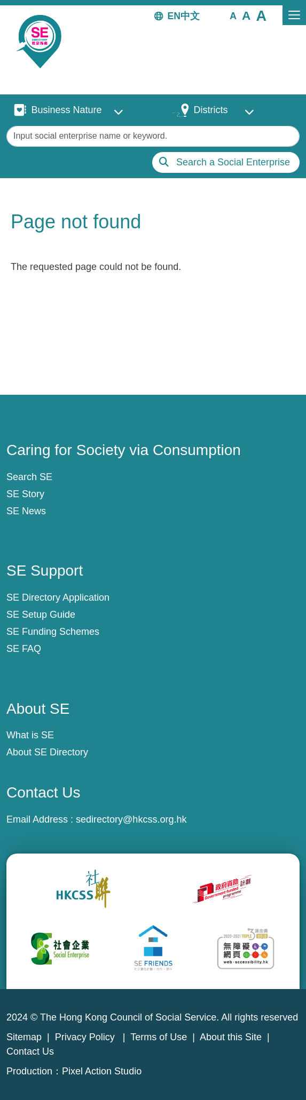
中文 (190, 16)
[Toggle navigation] (294, 15)
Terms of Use (158, 1037)
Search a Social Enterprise (233, 162)
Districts (210, 110)
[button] (233, 15)
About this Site (231, 1037)
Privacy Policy (86, 1037)
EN (174, 16)
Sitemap (24, 1037)
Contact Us (30, 1051)
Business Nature (66, 110)
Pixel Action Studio (102, 1071)
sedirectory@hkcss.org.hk (131, 819)
